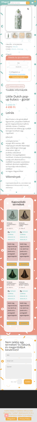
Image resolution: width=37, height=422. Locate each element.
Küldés (27, 382)
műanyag (20, 49)
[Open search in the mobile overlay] (18, 2)
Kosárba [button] (12, 264)
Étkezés (15, 47)
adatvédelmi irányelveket (17, 74)
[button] (28, 9)
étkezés (13, 49)
